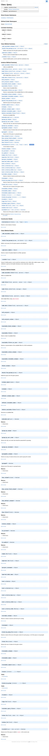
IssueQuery (3, 17)
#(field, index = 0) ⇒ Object (13, 210)
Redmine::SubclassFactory (14, 9)
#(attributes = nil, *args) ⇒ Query (15, 147)
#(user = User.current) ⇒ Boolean (14, 214)
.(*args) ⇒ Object (9, 57)
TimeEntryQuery (10, 17)
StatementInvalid (8, 24)
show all (36, 7)
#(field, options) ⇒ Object (15, 66)
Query (26, 227)
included (5, 220)
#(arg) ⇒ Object (10, 169)
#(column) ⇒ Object (12, 184)
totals (5, 688)
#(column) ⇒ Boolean (11, 138)
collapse (45, 44)
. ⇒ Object (9, 53)
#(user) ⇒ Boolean (10, 119)
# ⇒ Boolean (7, 134)
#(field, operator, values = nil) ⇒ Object (17, 70)
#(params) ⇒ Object (12, 102)
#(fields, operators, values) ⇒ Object (16, 74)
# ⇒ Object (8, 81)
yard (29, 753)
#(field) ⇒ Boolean (10, 145)
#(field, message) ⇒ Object (14, 72)
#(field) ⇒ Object (14, 115)
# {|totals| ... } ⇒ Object (11, 199)
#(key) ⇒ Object (13, 175)
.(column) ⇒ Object (13, 47)
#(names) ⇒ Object (11, 106)
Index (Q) (2, 0)
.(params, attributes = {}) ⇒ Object (17, 49)
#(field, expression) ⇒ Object (15, 78)
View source (3, 241)
